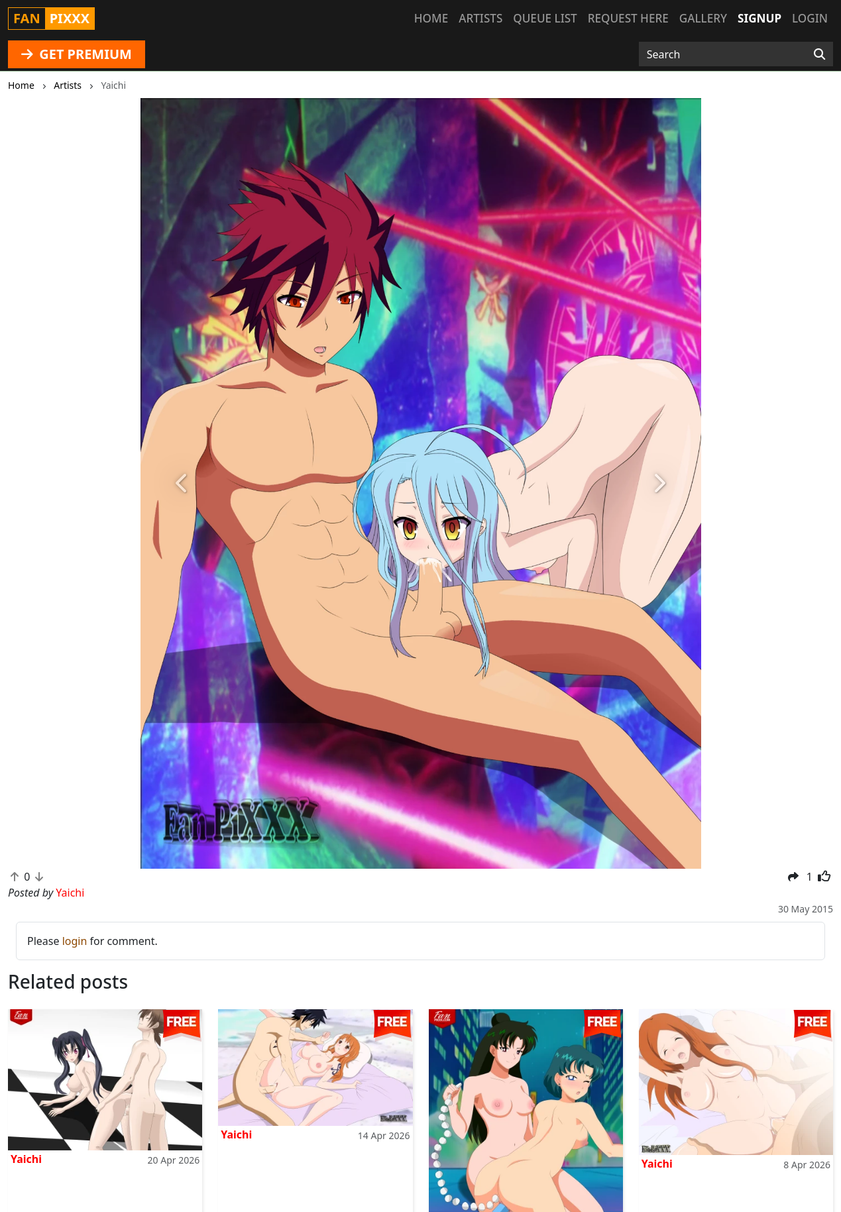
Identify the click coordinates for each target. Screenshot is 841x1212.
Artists (480, 18)
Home (431, 18)
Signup (759, 18)
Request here (628, 18)
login (74, 941)
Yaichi (26, 1159)
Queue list (545, 18)
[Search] (819, 54)
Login (810, 18)
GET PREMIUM (76, 54)
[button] (182, 483)
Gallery (703, 18)
